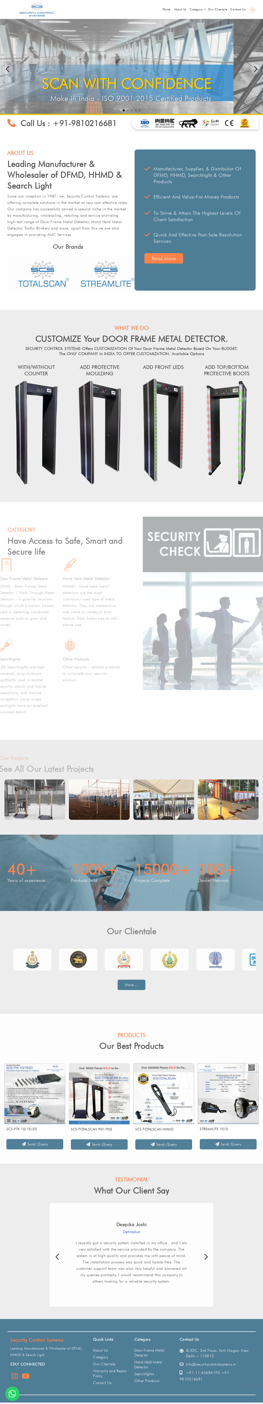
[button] (256, 69)
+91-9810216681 (91, 123)
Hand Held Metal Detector (148, 1364)
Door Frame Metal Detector (149, 1352)
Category (100, 1357)
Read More (170, 258)
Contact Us (102, 1383)
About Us (100, 1350)
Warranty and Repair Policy (110, 1373)
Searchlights (144, 1374)
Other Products (146, 1381)
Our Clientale (104, 1364)
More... (131, 984)
